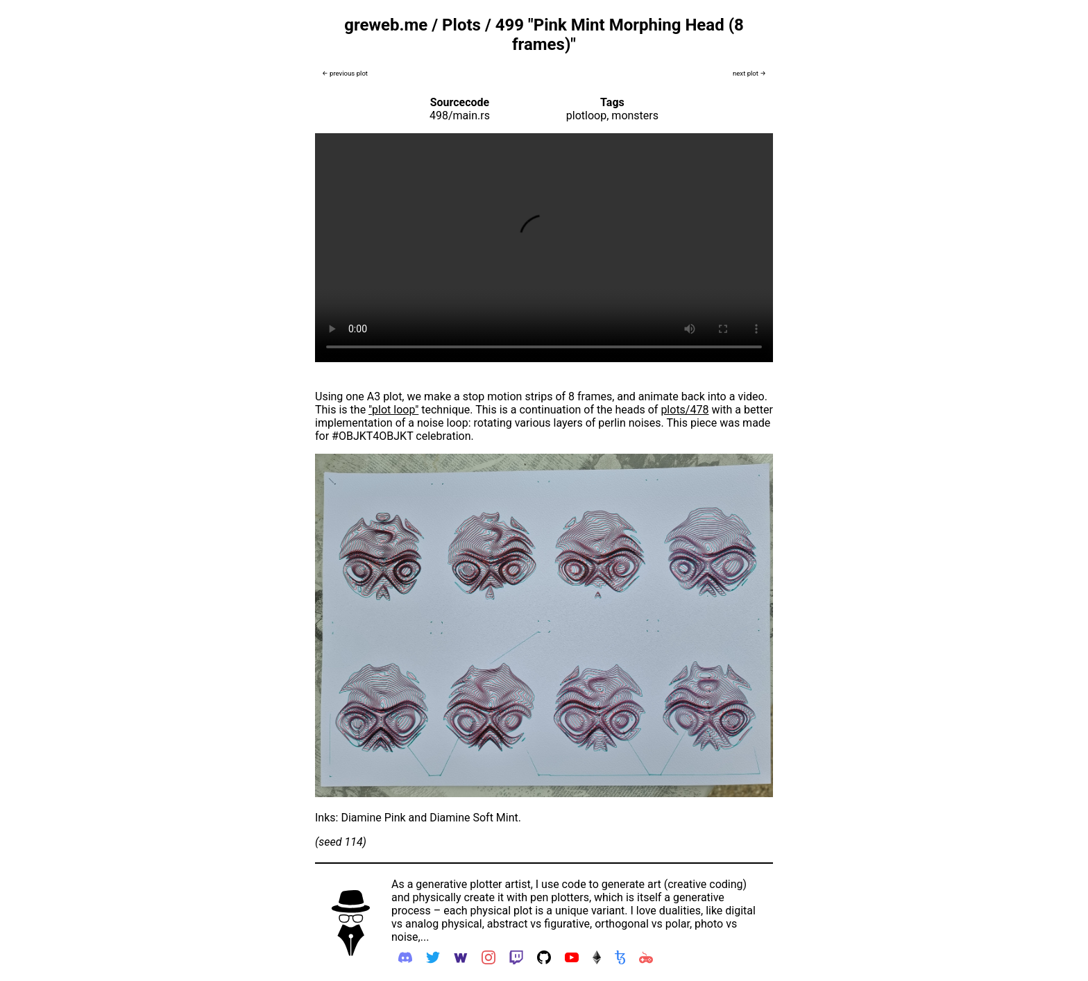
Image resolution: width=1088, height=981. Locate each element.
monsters (634, 115)
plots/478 (684, 409)
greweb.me (385, 25)
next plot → (749, 73)
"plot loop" (393, 409)
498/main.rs (460, 115)
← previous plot (345, 73)
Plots (461, 25)
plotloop (586, 115)
